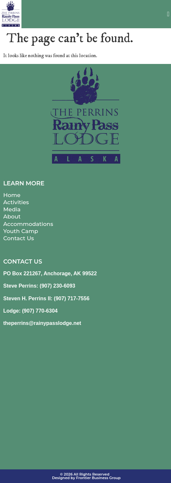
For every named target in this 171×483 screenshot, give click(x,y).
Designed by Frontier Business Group (86, 478)
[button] (168, 14)
